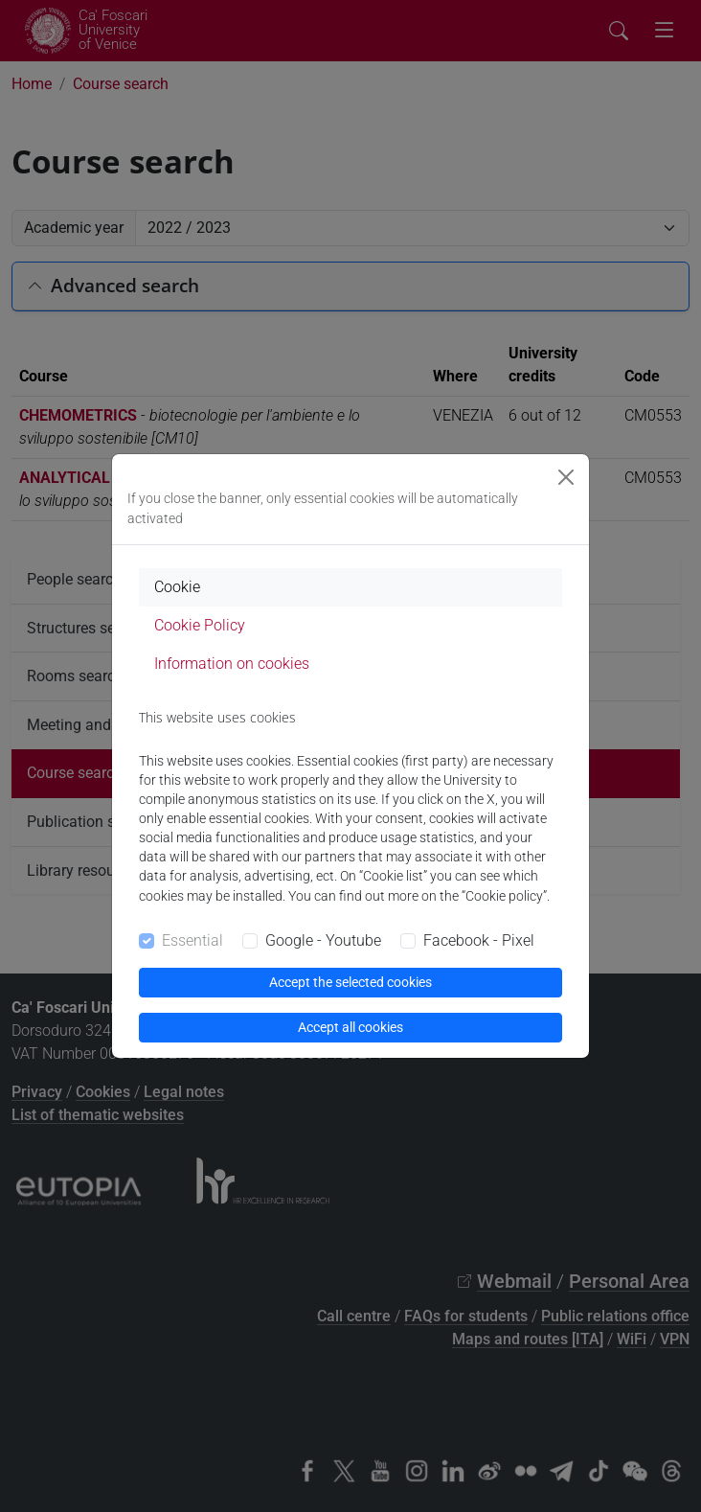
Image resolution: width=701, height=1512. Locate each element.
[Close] (566, 477)
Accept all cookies (350, 1027)
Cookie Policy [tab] (199, 625)
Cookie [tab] (177, 587)
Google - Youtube (323, 940)
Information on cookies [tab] (231, 663)
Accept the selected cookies (350, 982)
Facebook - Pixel (478, 940)
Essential (192, 940)
